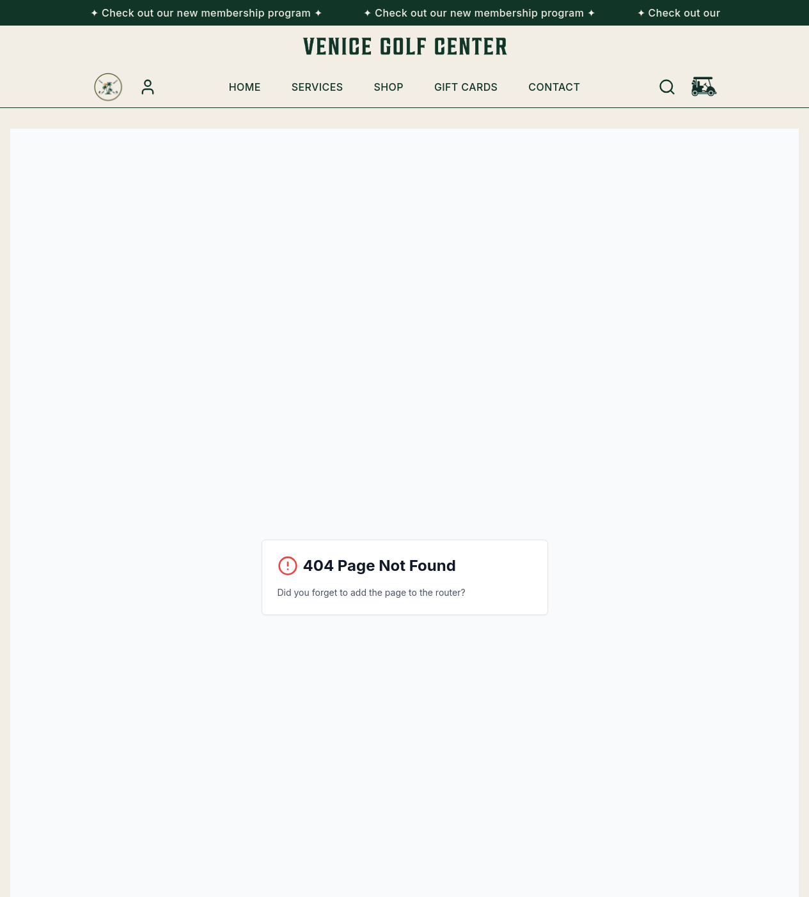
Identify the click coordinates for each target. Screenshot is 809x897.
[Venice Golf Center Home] (108, 87)
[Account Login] (148, 87)
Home (245, 87)
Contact (554, 87)
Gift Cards (466, 87)
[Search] (667, 87)
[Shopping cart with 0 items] (704, 87)
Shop (389, 87)
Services (317, 87)
